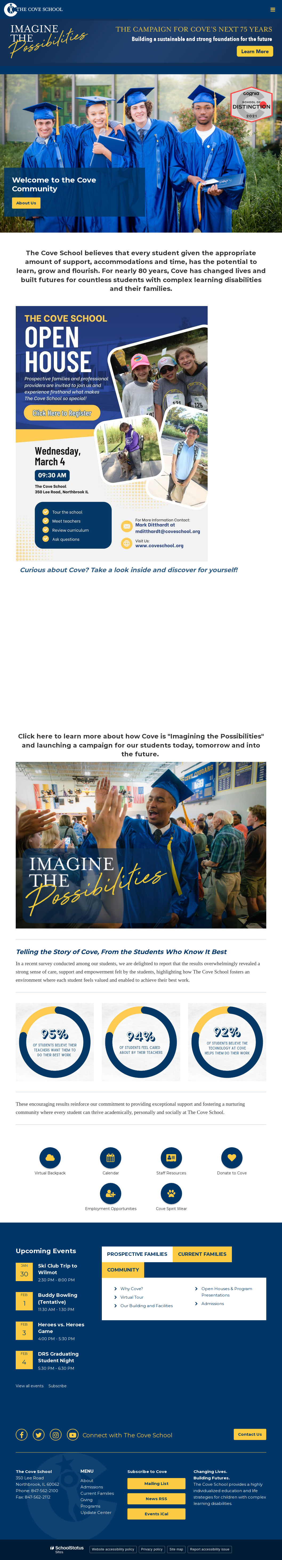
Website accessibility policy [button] (113, 1549)
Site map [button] (176, 1549)
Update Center (95, 1512)
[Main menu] (272, 9)
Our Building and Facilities (146, 1305)
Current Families (202, 1254)
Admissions (213, 1303)
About (86, 1480)
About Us (26, 202)
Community (123, 1270)
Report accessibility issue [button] (209, 1549)
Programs (90, 1506)
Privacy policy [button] (152, 1549)
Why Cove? (131, 1288)
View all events (29, 1386)
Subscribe (58, 1386)
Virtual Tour (131, 1297)
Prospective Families (137, 1254)
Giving (86, 1499)
